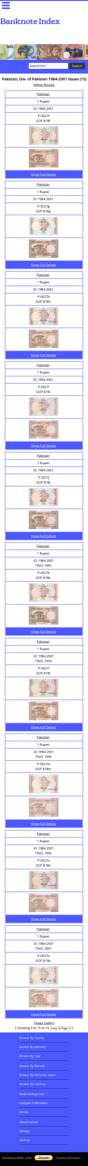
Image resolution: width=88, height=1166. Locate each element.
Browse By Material (32, 1066)
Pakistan (43, 94)
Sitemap (24, 1140)
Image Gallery (44, 1023)
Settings (24, 1131)
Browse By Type (29, 1056)
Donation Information (68, 1157)
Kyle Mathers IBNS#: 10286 (17, 1157)
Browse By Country (31, 1038)
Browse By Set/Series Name (37, 1075)
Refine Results (44, 85)
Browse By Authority (32, 1047)
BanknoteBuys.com (31, 1094)
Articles (24, 1112)
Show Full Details (43, 174)
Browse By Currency (32, 1084)
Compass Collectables (33, 1103)
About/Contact (28, 1122)
